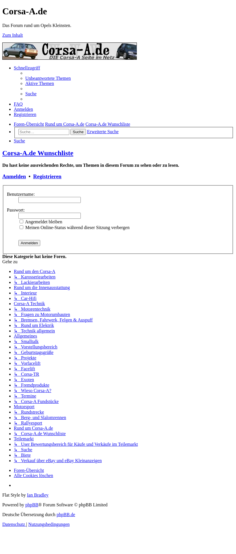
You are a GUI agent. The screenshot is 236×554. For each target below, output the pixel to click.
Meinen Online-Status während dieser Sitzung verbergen (75, 227)
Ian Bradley (38, 495)
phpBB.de (66, 514)
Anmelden (14, 176)
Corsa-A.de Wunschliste (37, 153)
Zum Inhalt (12, 35)
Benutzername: (21, 194)
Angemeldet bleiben (41, 221)
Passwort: (16, 210)
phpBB (31, 504)
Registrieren (47, 176)
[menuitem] (48, 78)
